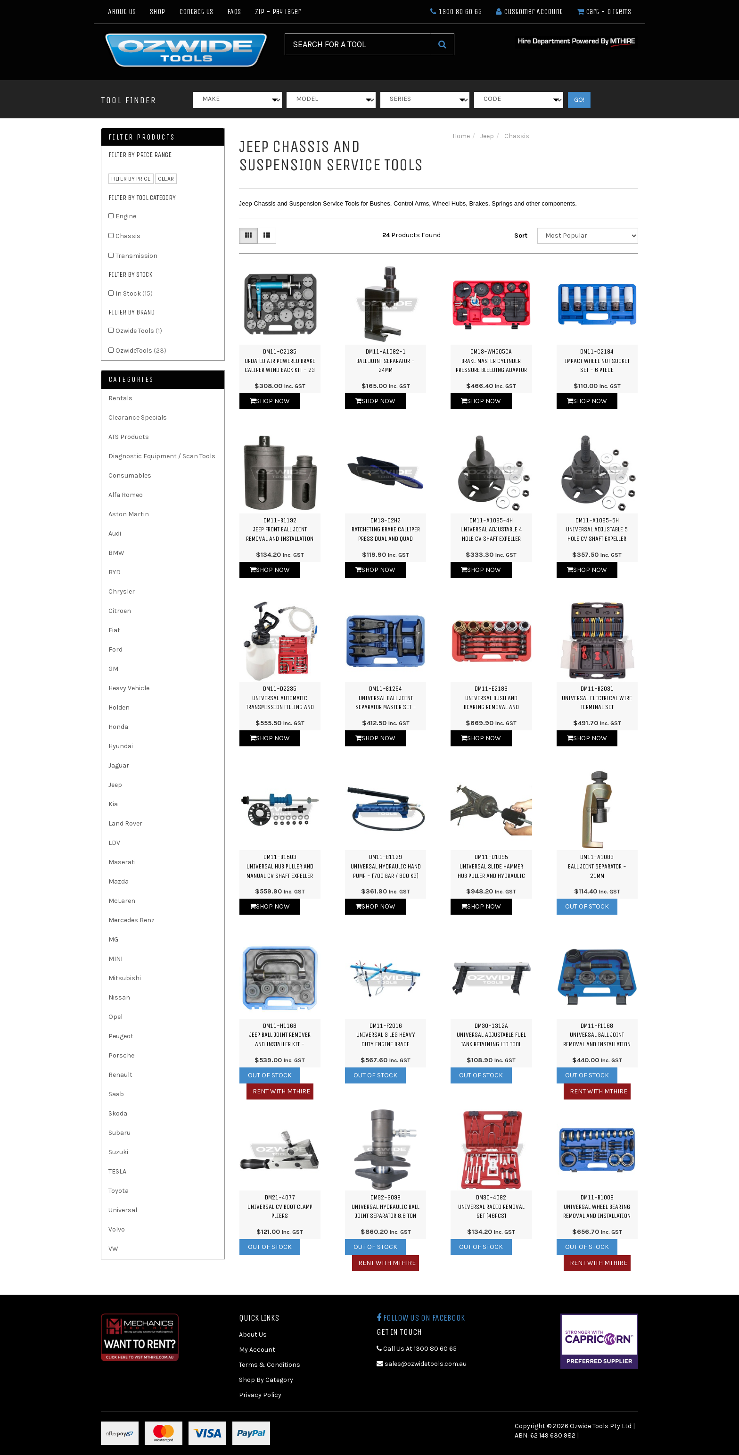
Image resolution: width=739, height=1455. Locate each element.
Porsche (121, 1055)
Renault (120, 1075)
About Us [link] (253, 1335)
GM (113, 669)
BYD (114, 572)
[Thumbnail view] (248, 236)
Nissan (119, 997)
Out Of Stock (587, 906)
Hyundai (120, 746)
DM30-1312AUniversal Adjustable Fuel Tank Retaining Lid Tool (491, 1035)
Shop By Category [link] (266, 1380)
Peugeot (120, 1036)
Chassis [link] (127, 236)
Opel (115, 1017)
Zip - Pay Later (278, 11)
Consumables (129, 475)
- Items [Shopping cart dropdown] (604, 11)
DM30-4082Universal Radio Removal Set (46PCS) (491, 1206)
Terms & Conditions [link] (269, 1365)
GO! (579, 100)
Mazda (118, 881)
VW (113, 1249)
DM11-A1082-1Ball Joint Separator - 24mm (385, 360)
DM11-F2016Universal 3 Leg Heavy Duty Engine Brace (385, 1035)
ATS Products (128, 437)
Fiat (114, 630)
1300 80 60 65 (456, 11)
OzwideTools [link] (140, 351)
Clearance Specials (137, 417)
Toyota (118, 1191)
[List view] (266, 236)
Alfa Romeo (125, 495)
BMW (116, 553)
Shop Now (270, 401)
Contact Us (196, 11)
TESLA (117, 1171)
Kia (113, 804)
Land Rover (125, 823)
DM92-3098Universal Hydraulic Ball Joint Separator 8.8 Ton (385, 1206)
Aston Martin (128, 514)
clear (166, 178)
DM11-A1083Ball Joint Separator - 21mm (597, 866)
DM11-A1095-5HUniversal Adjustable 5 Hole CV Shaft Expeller (597, 529)
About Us (122, 11)
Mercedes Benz (131, 920)
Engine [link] (125, 216)
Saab (116, 1094)
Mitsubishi (124, 978)
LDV (114, 843)
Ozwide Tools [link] (138, 331)
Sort (520, 235)
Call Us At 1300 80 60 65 (417, 1349)
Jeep (115, 785)
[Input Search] (358, 44)
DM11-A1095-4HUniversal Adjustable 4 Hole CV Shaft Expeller (491, 529)
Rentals (120, 398)
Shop (157, 11)
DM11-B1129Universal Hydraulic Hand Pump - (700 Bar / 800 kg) (386, 866)
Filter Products (141, 137)
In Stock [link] (134, 293)
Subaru (119, 1133)
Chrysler (121, 591)
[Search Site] (442, 44)
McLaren (121, 901)
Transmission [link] (136, 256)
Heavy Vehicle (128, 688)
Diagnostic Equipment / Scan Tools (161, 456)
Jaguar (118, 765)
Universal (122, 1210)
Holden (119, 707)
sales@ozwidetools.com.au (422, 1364)
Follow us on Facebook (421, 1318)
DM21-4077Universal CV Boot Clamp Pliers (279, 1206)
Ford (115, 649)
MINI (115, 959)
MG (113, 939)
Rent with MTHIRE (281, 1091)
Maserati (122, 862)
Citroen (119, 611)
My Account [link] (257, 1350)
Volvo (116, 1229)
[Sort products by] (587, 236)
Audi (114, 533)
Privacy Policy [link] (260, 1395)
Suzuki (118, 1152)
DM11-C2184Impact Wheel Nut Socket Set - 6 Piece (597, 360)
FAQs (234, 11)
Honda (118, 727)
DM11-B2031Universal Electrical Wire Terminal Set (597, 698)
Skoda (117, 1113)
